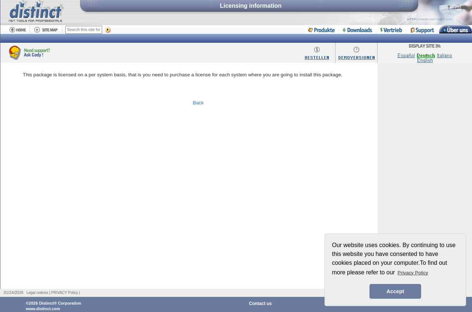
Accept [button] (395, 291)
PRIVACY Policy (64, 293)
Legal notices (37, 293)
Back (198, 102)
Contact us (260, 303)
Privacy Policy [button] (413, 272)
